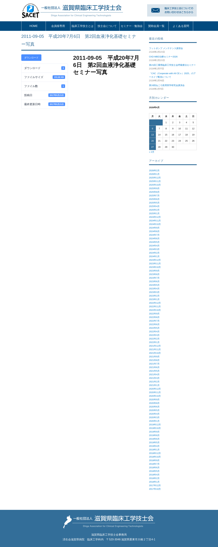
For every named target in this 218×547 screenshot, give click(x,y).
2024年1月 (154, 256)
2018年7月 (154, 464)
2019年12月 (155, 424)
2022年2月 (154, 338)
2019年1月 (154, 449)
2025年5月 (154, 202)
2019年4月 (154, 446)
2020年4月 (154, 414)
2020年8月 (154, 403)
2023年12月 (155, 260)
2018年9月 (154, 460)
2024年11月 (155, 220)
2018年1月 (154, 482)
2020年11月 (155, 392)
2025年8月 (154, 192)
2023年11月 (155, 263)
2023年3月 (154, 292)
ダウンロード (31, 57)
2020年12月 (155, 389)
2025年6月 (154, 199)
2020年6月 (154, 406)
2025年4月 (154, 206)
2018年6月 (154, 467)
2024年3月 (154, 249)
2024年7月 (154, 235)
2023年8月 (154, 274)
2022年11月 (155, 306)
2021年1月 (154, 385)
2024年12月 (155, 217)
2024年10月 (155, 224)
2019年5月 (154, 442)
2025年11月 (155, 181)
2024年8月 (154, 231)
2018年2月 (154, 478)
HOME (33, 26)
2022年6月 (154, 324)
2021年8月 (154, 360)
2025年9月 (154, 188)
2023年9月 (154, 270)
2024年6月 (154, 238)
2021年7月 (154, 363)
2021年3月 (154, 378)
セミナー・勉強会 (132, 26)
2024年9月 (154, 227)
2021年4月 (154, 374)
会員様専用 (58, 26)
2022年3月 (154, 335)
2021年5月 (154, 371)
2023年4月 (154, 288)
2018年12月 (155, 453)
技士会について (107, 26)
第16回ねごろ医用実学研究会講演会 (167, 85)
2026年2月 (154, 170)
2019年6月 (154, 439)
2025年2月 (154, 210)
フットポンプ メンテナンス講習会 (166, 48)
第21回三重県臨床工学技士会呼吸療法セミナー (172, 65)
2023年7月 (154, 278)
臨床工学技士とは (83, 26)
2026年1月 (154, 174)
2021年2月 (154, 381)
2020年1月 (154, 421)
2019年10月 (155, 428)
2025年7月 (154, 195)
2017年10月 (155, 489)
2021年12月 (155, 346)
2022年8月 (154, 317)
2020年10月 (155, 396)
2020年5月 (154, 410)
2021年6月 (154, 367)
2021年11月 (155, 349)
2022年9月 (154, 313)
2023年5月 (154, 285)
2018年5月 (154, 471)
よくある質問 (181, 26)
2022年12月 (155, 303)
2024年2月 (154, 253)
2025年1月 (154, 213)
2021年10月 (155, 353)
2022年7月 (154, 321)
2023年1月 (154, 299)
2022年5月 (154, 328)
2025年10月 (155, 185)
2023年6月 (154, 281)
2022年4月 (154, 331)
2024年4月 (154, 245)
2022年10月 (155, 310)
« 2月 (151, 152)
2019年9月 (154, 431)
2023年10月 (155, 267)
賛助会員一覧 (156, 26)
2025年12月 (155, 177)
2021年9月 (154, 356)
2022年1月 (154, 342)
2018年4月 (154, 474)
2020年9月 (154, 399)
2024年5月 (154, 242)
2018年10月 (155, 456)
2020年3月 (154, 417)
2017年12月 (155, 485)
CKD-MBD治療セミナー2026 (163, 56)
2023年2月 (154, 295)
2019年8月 (154, 435)
